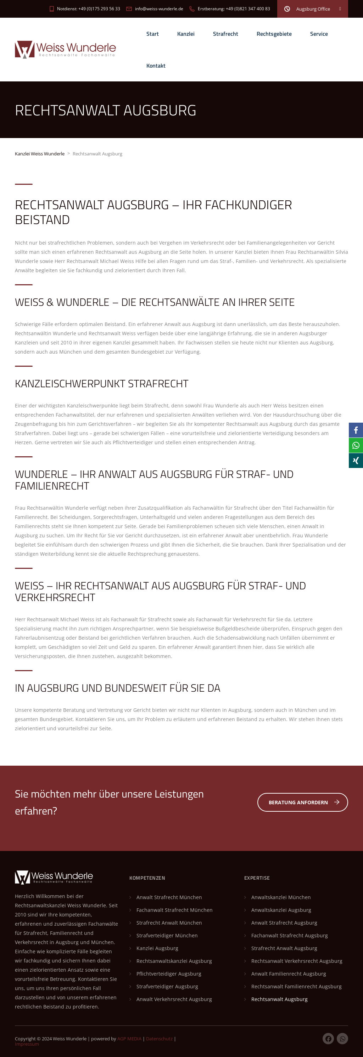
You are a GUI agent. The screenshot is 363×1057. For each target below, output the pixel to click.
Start (152, 33)
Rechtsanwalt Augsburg (279, 999)
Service (319, 33)
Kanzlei (186, 33)
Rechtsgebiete (274, 33)
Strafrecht (225, 33)
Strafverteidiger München (167, 935)
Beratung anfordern (304, 802)
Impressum (27, 1044)
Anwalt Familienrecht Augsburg (288, 973)
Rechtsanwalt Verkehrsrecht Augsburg (296, 961)
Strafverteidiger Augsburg (167, 986)
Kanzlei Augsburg (157, 948)
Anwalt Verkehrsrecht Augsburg (174, 999)
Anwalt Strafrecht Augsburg (284, 922)
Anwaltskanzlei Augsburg (281, 910)
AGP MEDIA (129, 1038)
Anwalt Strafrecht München (169, 897)
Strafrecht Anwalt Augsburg (284, 948)
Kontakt (156, 65)
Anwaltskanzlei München (281, 897)
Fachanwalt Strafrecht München (174, 910)
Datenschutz (159, 1038)
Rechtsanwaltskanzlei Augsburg (174, 961)
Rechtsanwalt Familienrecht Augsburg (296, 986)
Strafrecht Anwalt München (169, 922)
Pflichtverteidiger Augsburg (168, 973)
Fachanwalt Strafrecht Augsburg (289, 935)
